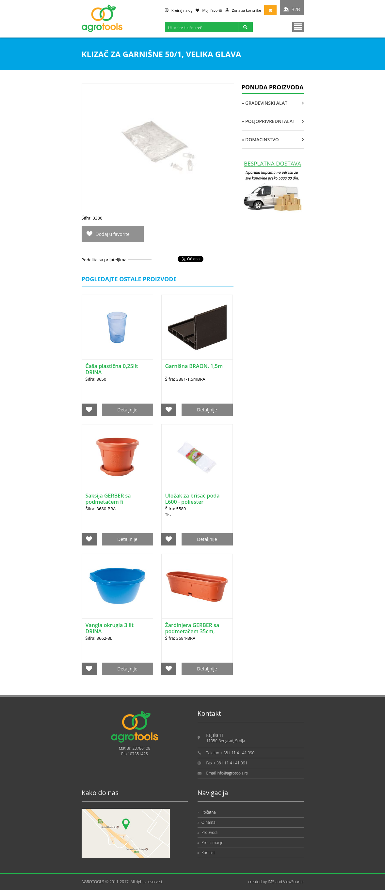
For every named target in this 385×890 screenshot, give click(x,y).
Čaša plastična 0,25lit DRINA (112, 369)
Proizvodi (208, 832)
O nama (207, 822)
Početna (207, 812)
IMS (271, 881)
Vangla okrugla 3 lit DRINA (110, 628)
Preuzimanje (210, 842)
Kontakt (206, 852)
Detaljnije (127, 410)
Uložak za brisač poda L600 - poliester (192, 498)
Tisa (169, 514)
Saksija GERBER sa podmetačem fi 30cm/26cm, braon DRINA (109, 505)
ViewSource (293, 881)
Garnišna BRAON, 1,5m (194, 366)
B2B (295, 9)
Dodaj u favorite (113, 234)
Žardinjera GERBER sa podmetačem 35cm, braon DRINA (192, 631)
